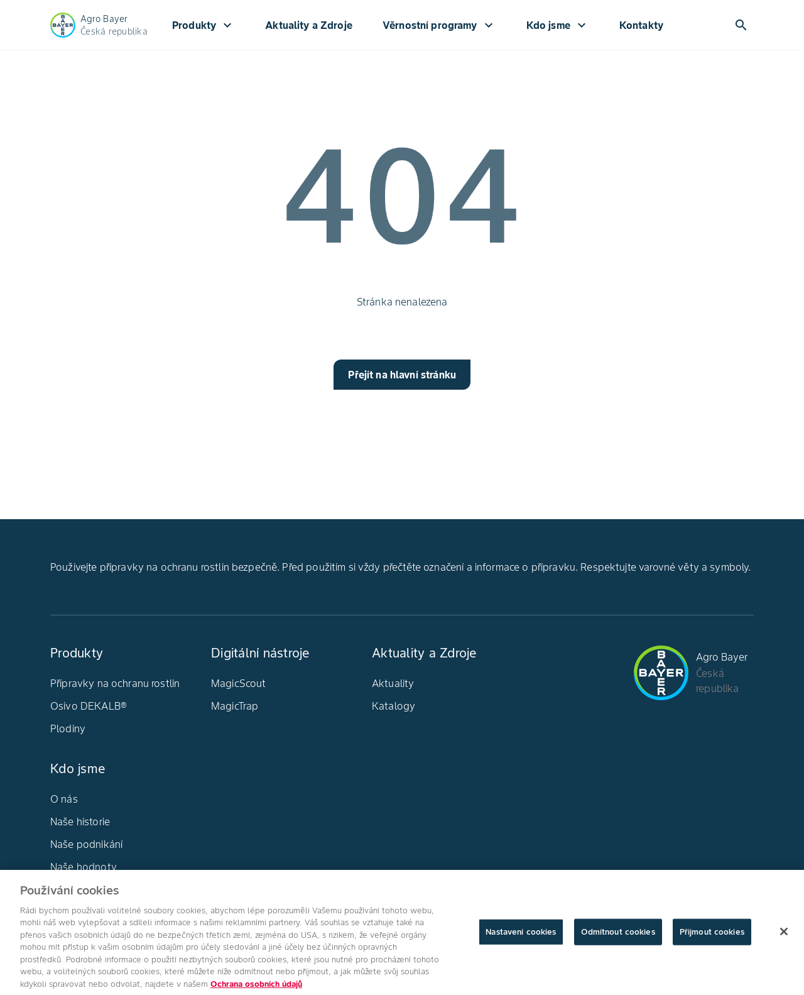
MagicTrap (234, 706)
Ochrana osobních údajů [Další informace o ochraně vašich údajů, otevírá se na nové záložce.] (256, 988)
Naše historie (80, 821)
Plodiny (67, 728)
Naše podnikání (86, 844)
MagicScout (238, 683)
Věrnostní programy (439, 25)
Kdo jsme (557, 25)
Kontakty (641, 25)
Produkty (203, 25)
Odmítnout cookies (618, 936)
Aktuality (393, 683)
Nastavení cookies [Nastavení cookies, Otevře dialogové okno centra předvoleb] (521, 936)
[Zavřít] (784, 936)
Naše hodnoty (83, 866)
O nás (64, 799)
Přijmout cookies (712, 936)
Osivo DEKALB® (88, 706)
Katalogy (393, 706)
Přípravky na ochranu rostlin (115, 683)
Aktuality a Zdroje (308, 25)
